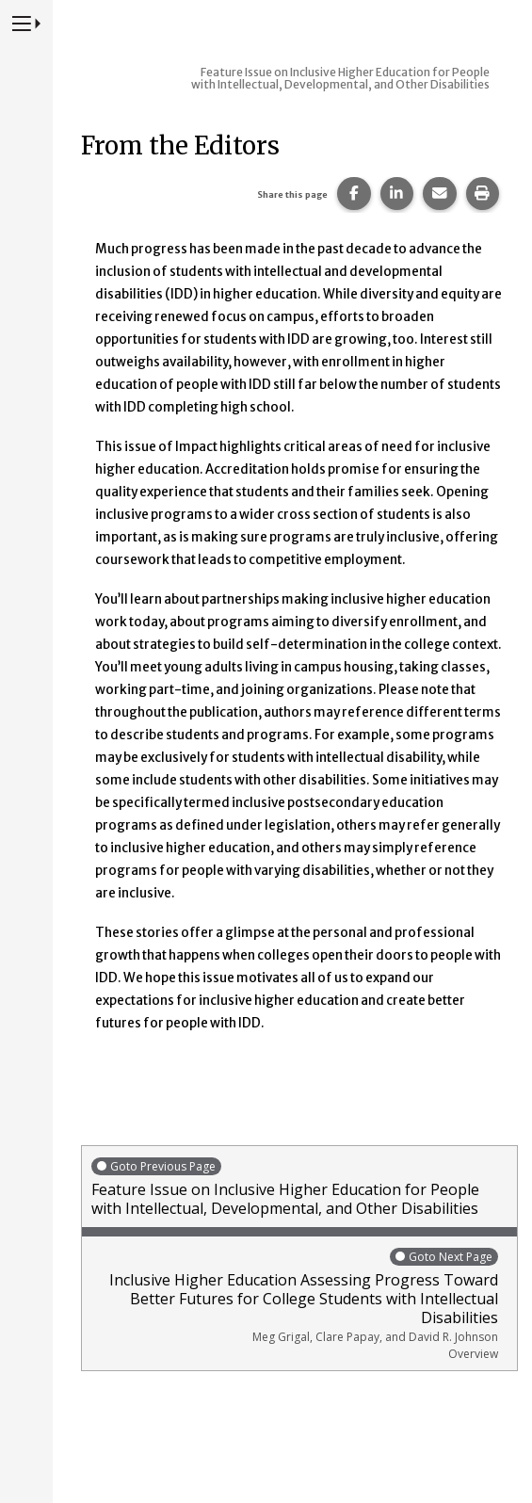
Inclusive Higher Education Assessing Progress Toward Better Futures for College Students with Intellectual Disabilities (294, 1304)
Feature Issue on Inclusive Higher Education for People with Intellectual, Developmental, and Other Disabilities (299, 1187)
